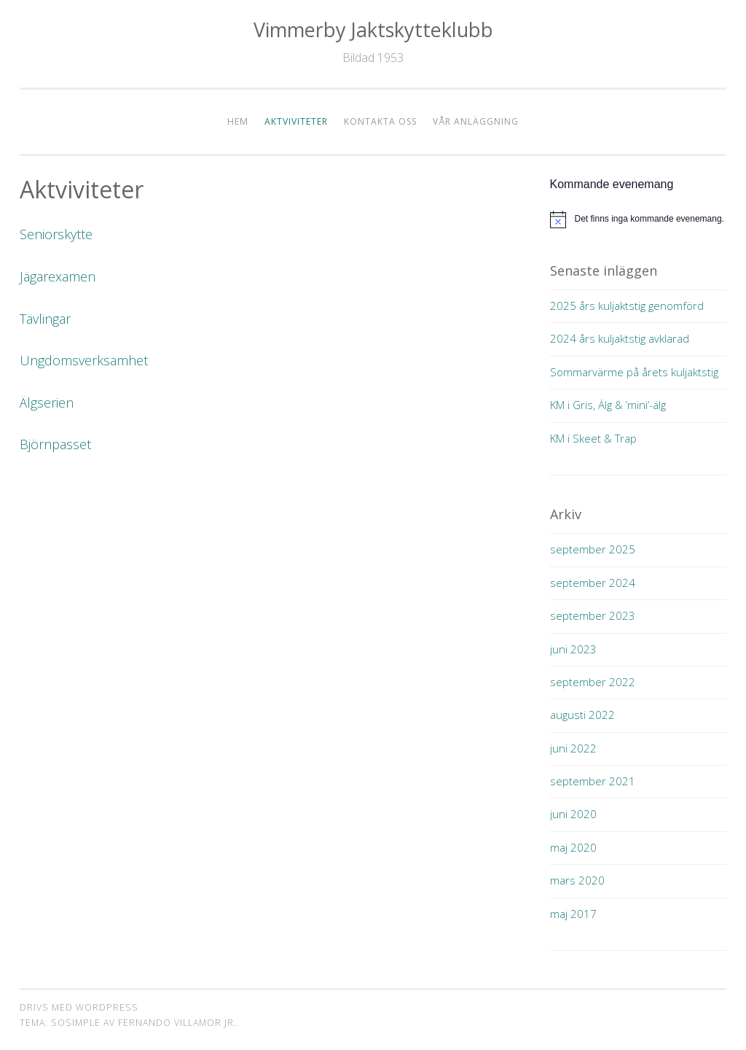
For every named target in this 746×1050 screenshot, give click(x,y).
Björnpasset (55, 444)
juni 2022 (573, 748)
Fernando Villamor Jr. (177, 1022)
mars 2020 (577, 880)
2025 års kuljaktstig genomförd (627, 305)
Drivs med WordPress (79, 1007)
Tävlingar (45, 318)
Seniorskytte (56, 234)
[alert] (638, 219)
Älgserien (47, 402)
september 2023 (592, 615)
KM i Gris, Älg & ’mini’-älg (608, 404)
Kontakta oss (380, 121)
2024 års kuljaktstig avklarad (619, 338)
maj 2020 (573, 847)
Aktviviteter (296, 121)
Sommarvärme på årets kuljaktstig (634, 372)
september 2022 (592, 681)
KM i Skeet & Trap (593, 438)
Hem (237, 121)
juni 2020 (573, 813)
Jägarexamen (57, 276)
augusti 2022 (582, 714)
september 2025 (592, 549)
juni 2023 (573, 649)
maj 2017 (573, 913)
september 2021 (592, 781)
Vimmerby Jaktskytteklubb (373, 29)
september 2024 (592, 582)
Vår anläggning (476, 121)
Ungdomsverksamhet (84, 360)
